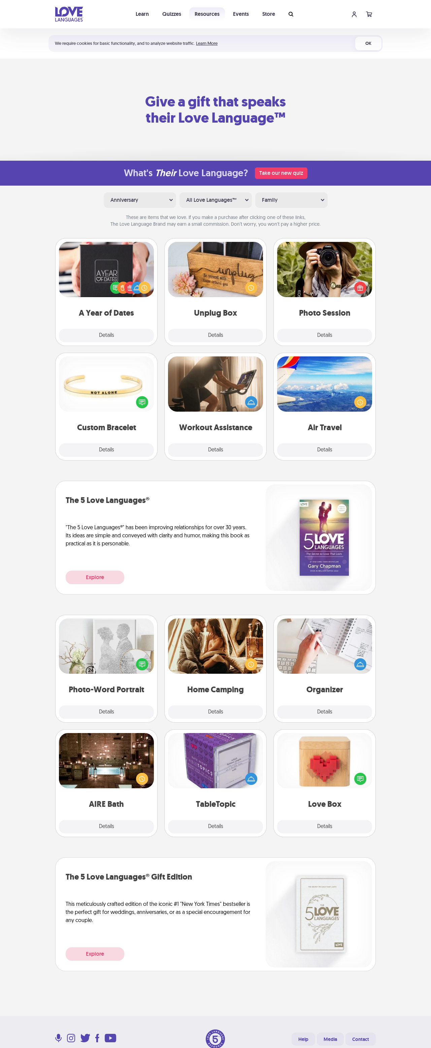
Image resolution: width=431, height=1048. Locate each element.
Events (241, 14)
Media (330, 1039)
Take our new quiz (281, 173)
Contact (360, 1039)
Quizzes (171, 14)
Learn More (207, 43)
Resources (207, 14)
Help (303, 1039)
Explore (95, 577)
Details (106, 335)
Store (268, 14)
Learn (142, 14)
